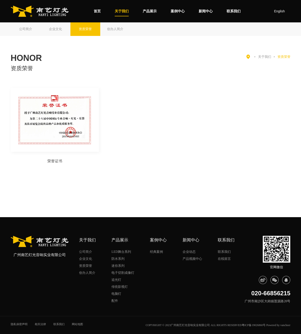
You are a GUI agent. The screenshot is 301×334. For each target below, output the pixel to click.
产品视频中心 (192, 259)
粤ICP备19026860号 (254, 325)
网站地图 (77, 324)
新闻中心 (206, 11)
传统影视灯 (119, 287)
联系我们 (234, 11)
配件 (114, 301)
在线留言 (224, 259)
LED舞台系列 (121, 252)
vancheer (285, 325)
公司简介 (25, 29)
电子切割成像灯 (122, 273)
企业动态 (189, 252)
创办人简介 (115, 29)
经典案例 (156, 252)
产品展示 (150, 11)
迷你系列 (118, 266)
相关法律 (40, 324)
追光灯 (116, 280)
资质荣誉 (85, 29)
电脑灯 (116, 294)
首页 (97, 11)
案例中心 (178, 11)
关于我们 (122, 11)
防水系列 (118, 259)
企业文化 (55, 29)
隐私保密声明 (19, 324)
